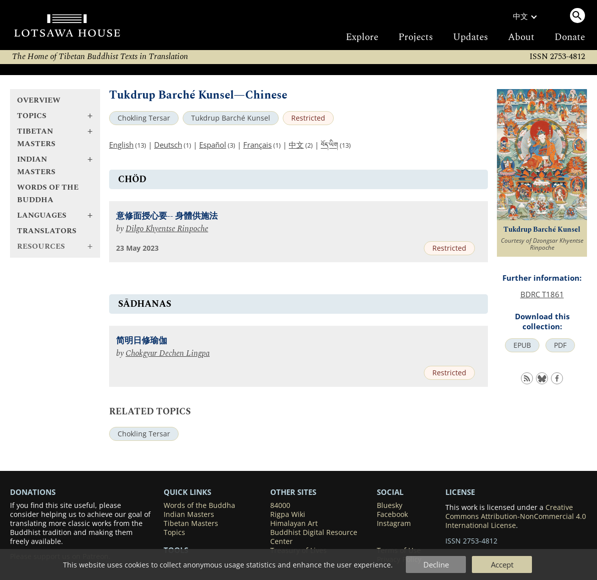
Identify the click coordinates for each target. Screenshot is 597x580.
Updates (470, 37)
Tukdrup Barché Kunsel (230, 118)
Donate (569, 37)
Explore (362, 37)
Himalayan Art (294, 523)
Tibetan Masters (191, 523)
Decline (436, 564)
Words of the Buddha (48, 194)
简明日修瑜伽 (141, 341)
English (121, 145)
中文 (296, 145)
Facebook (392, 514)
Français (257, 145)
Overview (39, 100)
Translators (47, 231)
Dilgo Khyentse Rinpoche (167, 229)
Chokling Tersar (144, 118)
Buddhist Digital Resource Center (313, 537)
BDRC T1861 (542, 294)
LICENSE (460, 492)
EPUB (522, 345)
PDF (560, 345)
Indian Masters (189, 514)
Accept (502, 564)
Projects (415, 37)
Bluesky (389, 505)
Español (212, 145)
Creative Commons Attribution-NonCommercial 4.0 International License (515, 516)
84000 (280, 505)
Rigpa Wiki (287, 514)
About (521, 37)
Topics (174, 532)
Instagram (394, 523)
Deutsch (168, 145)
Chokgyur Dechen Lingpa (168, 353)
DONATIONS (33, 492)
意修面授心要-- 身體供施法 (167, 216)
